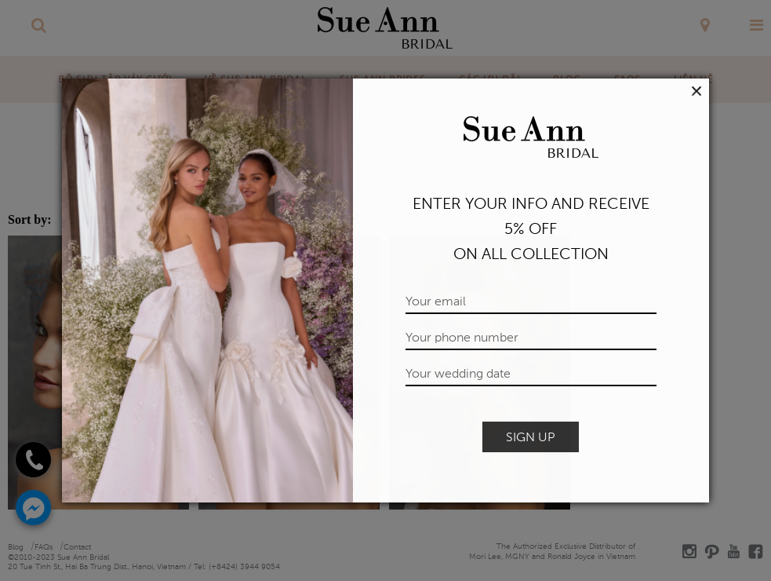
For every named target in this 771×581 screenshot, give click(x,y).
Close (697, 91)
